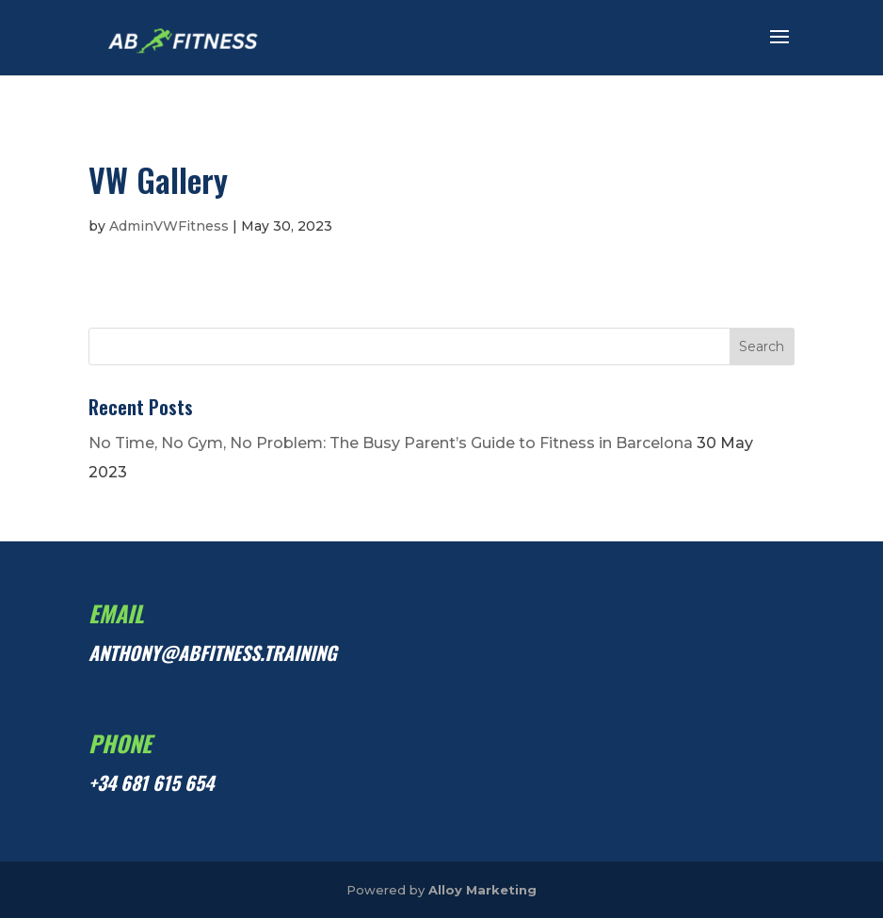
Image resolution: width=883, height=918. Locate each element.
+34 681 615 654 (151, 782)
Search (761, 346)
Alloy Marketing (482, 889)
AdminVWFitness (169, 225)
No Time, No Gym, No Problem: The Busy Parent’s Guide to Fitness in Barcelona (390, 443)
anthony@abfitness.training (212, 652)
